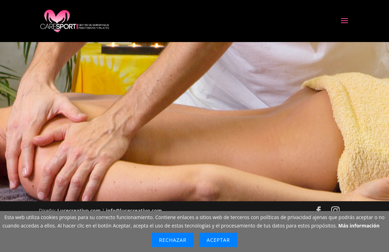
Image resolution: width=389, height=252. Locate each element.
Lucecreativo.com (79, 210)
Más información (359, 225)
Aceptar (218, 240)
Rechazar (172, 240)
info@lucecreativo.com (134, 210)
